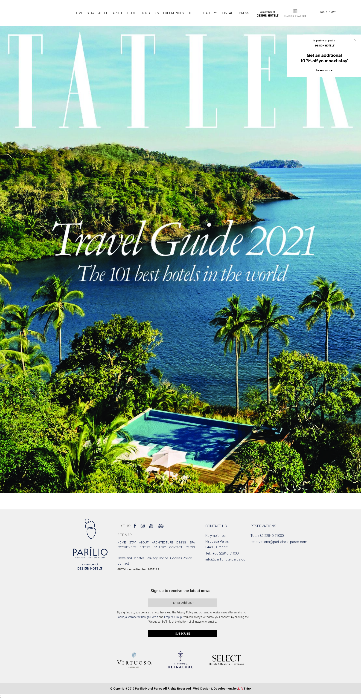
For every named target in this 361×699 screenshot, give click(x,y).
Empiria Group (173, 617)
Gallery (160, 547)
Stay (132, 542)
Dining (181, 542)
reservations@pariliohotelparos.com (278, 542)
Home (121, 542)
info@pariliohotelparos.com (226, 559)
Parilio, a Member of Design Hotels (137, 617)
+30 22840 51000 (226, 553)
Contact (175, 547)
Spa (192, 542)
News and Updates (131, 558)
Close (355, 40)
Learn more (324, 70)
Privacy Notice (157, 558)
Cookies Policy (181, 558)
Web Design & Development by (222, 688)
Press (190, 547)
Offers (145, 547)
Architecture (162, 542)
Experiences (126, 547)
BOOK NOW (327, 12)
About (143, 542)
